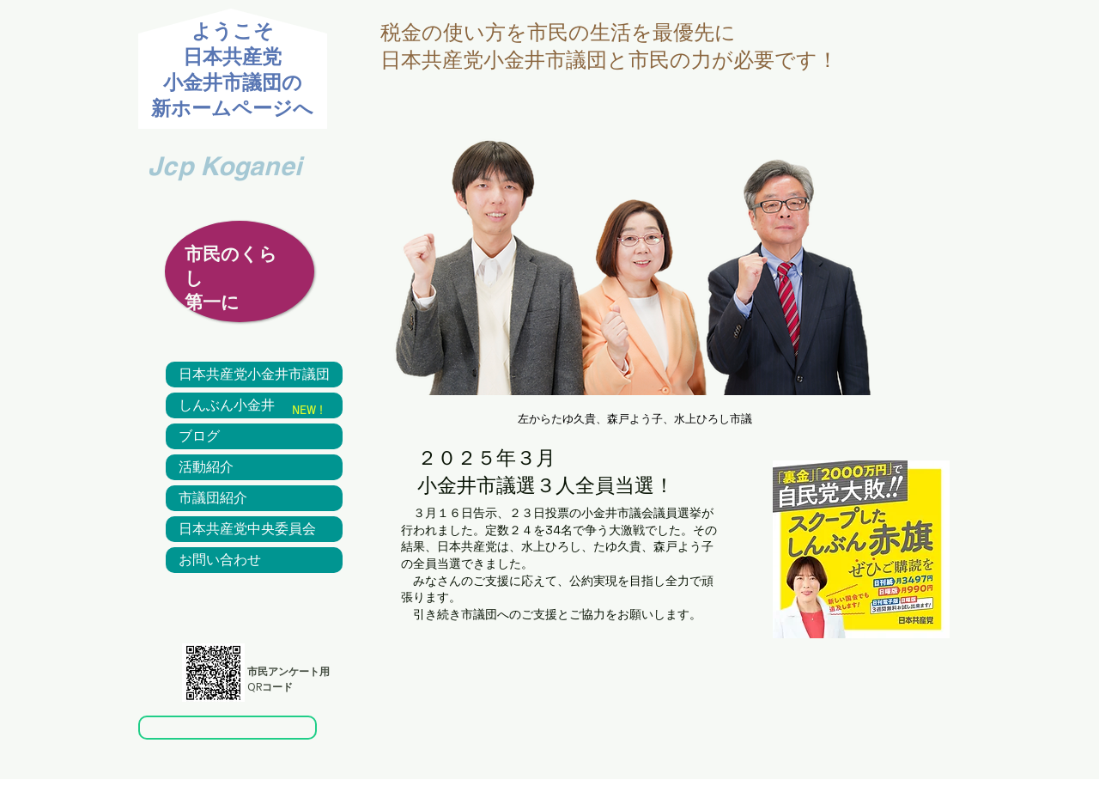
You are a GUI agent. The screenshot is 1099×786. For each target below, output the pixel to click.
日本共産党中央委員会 (247, 529)
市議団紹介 (213, 498)
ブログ (199, 436)
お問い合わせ (220, 560)
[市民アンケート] (227, 728)
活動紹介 (206, 467)
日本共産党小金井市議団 (254, 374)
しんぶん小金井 (227, 405)
